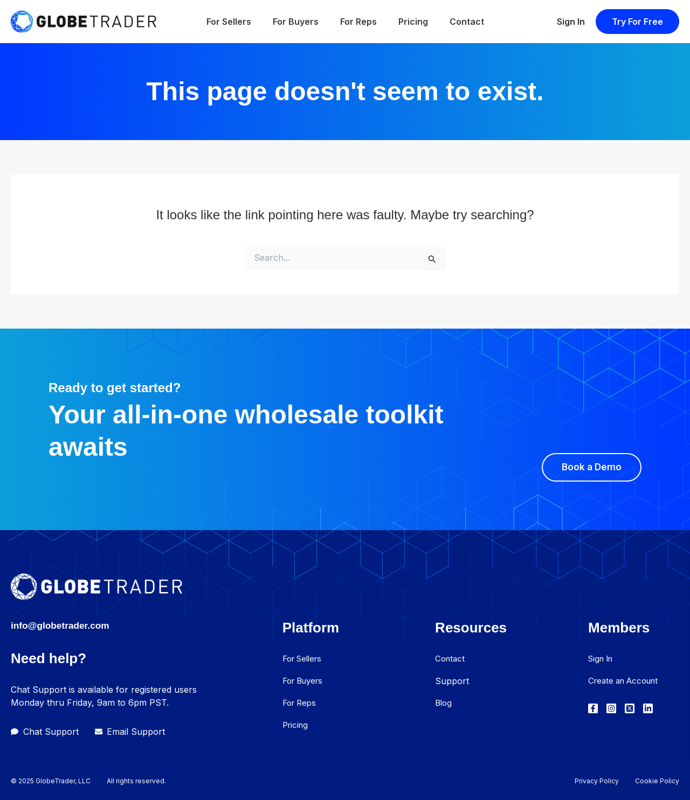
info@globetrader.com (70, 624)
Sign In (571, 21)
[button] (637, 21)
